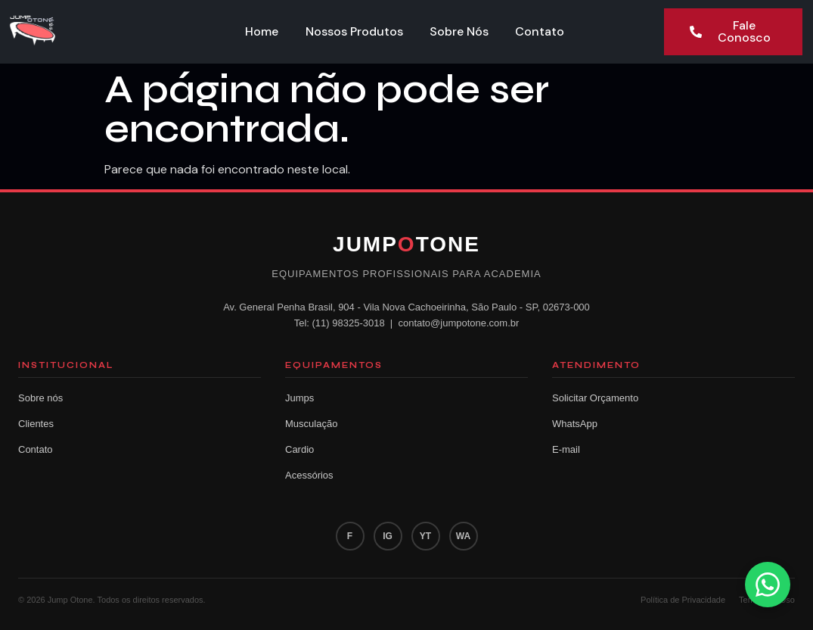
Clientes (36, 423)
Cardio (299, 449)
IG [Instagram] (388, 536)
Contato (541, 31)
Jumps (299, 398)
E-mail (566, 449)
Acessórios (309, 475)
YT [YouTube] (425, 536)
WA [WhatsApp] (463, 536)
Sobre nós (40, 398)
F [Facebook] (349, 536)
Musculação (311, 423)
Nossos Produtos (354, 31)
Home (261, 31)
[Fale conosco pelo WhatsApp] (767, 584)
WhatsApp (574, 423)
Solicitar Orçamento (595, 398)
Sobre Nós (459, 31)
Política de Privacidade (683, 599)
